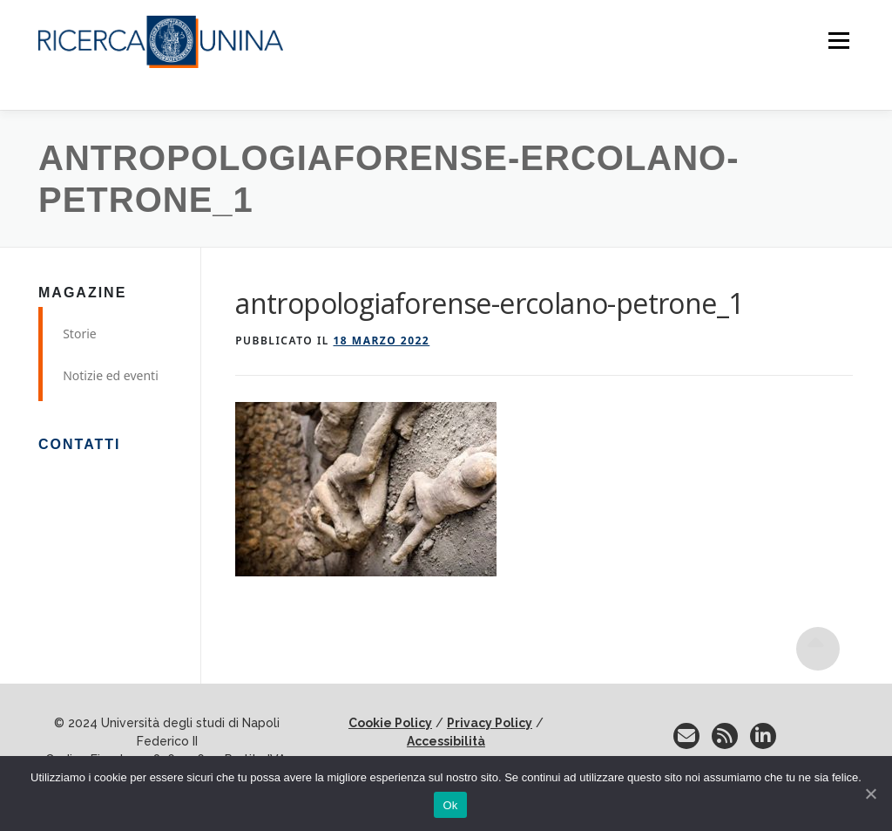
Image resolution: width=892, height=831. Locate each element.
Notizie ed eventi (111, 375)
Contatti (79, 444)
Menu (838, 41)
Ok (450, 805)
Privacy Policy (489, 723)
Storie (80, 333)
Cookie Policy (390, 723)
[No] (870, 793)
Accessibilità (446, 741)
